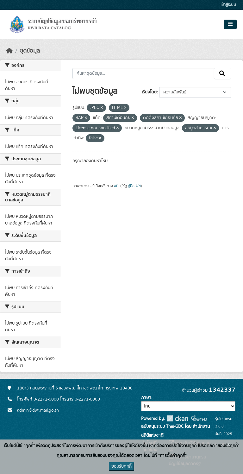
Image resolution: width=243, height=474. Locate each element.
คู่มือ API (134, 186)
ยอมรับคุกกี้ (121, 466)
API (116, 186)
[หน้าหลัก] (9, 51)
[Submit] (222, 73)
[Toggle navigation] (230, 24)
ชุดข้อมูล (30, 51)
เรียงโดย (149, 92)
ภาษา (146, 398)
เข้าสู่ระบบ (228, 5)
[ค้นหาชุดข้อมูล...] (143, 73)
